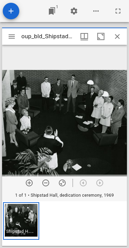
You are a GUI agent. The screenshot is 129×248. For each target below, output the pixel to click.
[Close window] (117, 36)
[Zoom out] (45, 183)
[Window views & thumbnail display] (84, 36)
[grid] (64, 223)
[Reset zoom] (62, 183)
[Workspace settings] (74, 11)
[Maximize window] (101, 36)
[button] (21, 221)
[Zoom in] (29, 183)
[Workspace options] (96, 11)
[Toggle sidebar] (11, 36)
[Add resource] (11, 11)
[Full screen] (118, 11)
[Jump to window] (52, 11)
